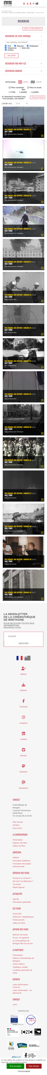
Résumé (19, 46)
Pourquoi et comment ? (22, 878)
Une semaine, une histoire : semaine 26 (18, 394)
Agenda (16, 899)
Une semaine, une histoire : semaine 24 (18, 328)
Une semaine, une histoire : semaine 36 (18, 460)
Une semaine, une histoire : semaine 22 (18, 262)
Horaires (16, 825)
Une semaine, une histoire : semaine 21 (18, 229)
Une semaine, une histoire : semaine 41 (18, 592)
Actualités (17, 893)
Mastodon (23, 772)
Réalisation (32, 46)
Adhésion (17, 852)
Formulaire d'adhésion (21, 861)
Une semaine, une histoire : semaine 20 (18, 196)
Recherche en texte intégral (23, 36)
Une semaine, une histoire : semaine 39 (18, 526)
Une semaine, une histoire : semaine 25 (18, 361)
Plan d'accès (18, 822)
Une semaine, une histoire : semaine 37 (18, 493)
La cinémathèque (20, 834)
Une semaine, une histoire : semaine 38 (18, 427)
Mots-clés (24, 48)
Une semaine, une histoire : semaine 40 (18, 559)
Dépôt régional (18, 887)
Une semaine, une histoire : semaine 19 (18, 163)
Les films (17, 908)
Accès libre (17, 914)
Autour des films (20, 929)
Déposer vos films (21, 873)
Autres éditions (19, 964)
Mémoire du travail (20, 935)
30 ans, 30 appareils (21, 938)
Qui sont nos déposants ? (23, 881)
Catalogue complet (20, 967)
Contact (16, 799)
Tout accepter (15, 1066)
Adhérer (16, 858)
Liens (15, 1005)
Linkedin (23, 739)
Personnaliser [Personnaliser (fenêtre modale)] (24, 1071)
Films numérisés (17, 88)
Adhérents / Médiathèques (23, 917)
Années (9, 50)
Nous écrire (17, 828)
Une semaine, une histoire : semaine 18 (18, 130)
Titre (8, 46)
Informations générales (22, 902)
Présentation (18, 840)
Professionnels (18, 920)
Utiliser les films (19, 846)
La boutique (18, 950)
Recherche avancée (23, 71)
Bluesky (23, 756)
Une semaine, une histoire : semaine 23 (18, 295)
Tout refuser (33, 1066)
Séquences (11, 48)
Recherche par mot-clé (23, 63)
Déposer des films (20, 843)
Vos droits (17, 884)
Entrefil (16, 979)
